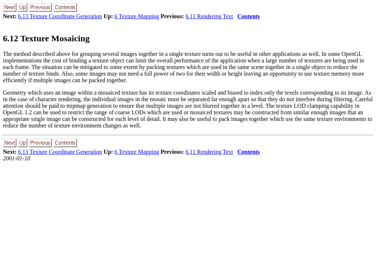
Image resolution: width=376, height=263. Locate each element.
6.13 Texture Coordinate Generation (60, 16)
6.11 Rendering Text (209, 16)
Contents (248, 16)
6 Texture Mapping (137, 16)
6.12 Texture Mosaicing (46, 38)
